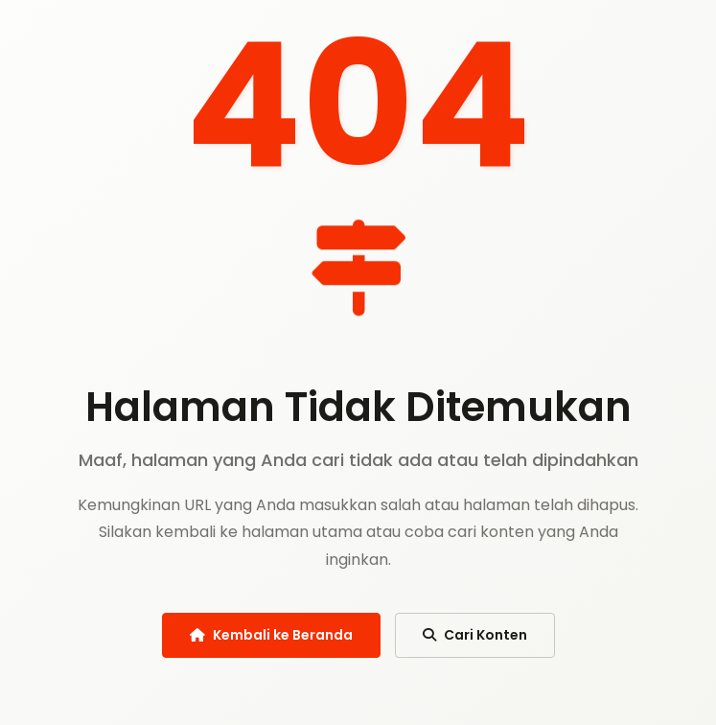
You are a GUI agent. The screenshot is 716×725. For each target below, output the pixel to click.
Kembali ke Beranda (271, 634)
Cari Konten (475, 634)
